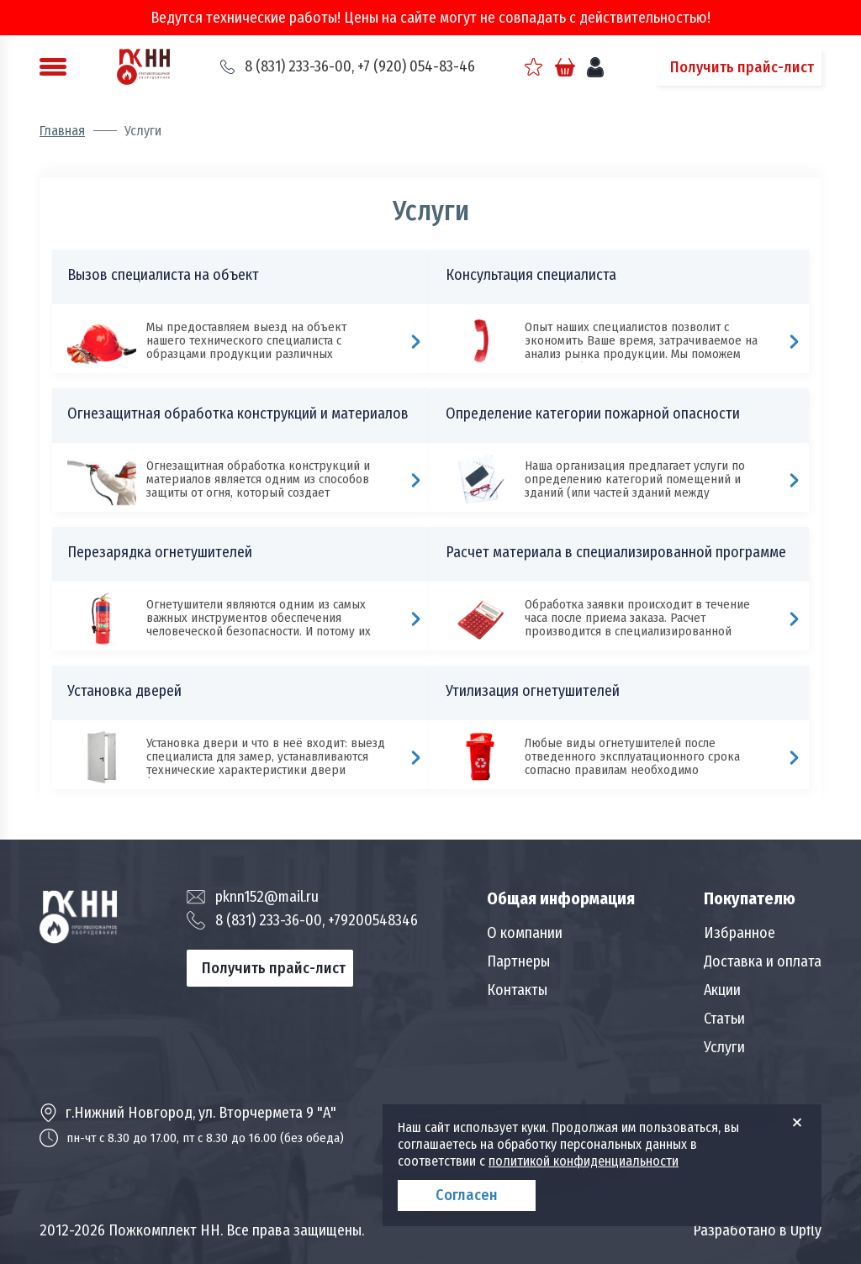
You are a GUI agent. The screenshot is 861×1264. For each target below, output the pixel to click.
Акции (722, 990)
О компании (525, 932)
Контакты (517, 990)
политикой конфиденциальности (584, 1161)
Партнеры (518, 961)
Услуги (724, 1047)
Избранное (739, 932)
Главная (62, 131)
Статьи (724, 1018)
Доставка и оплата (762, 961)
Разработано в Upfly (757, 1230)
